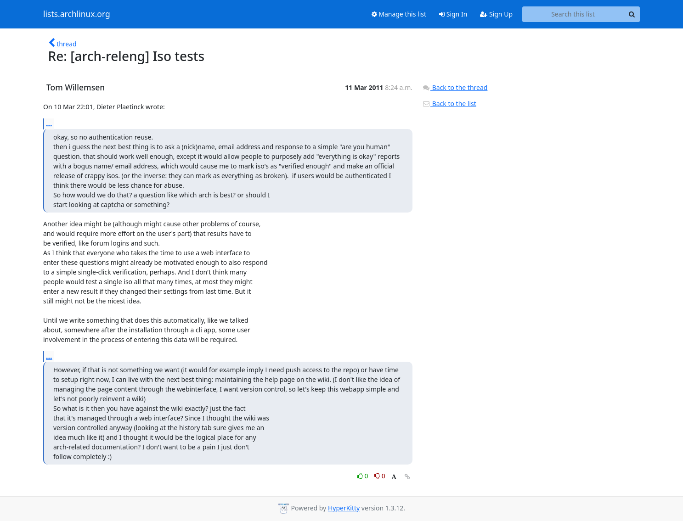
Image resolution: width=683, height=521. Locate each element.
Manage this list (399, 14)
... (49, 123)
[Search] (631, 14)
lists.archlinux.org (76, 14)
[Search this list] (573, 14)
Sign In (453, 14)
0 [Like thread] (363, 475)
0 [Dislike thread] (379, 475)
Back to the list (449, 103)
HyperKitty (344, 508)
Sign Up (496, 14)
